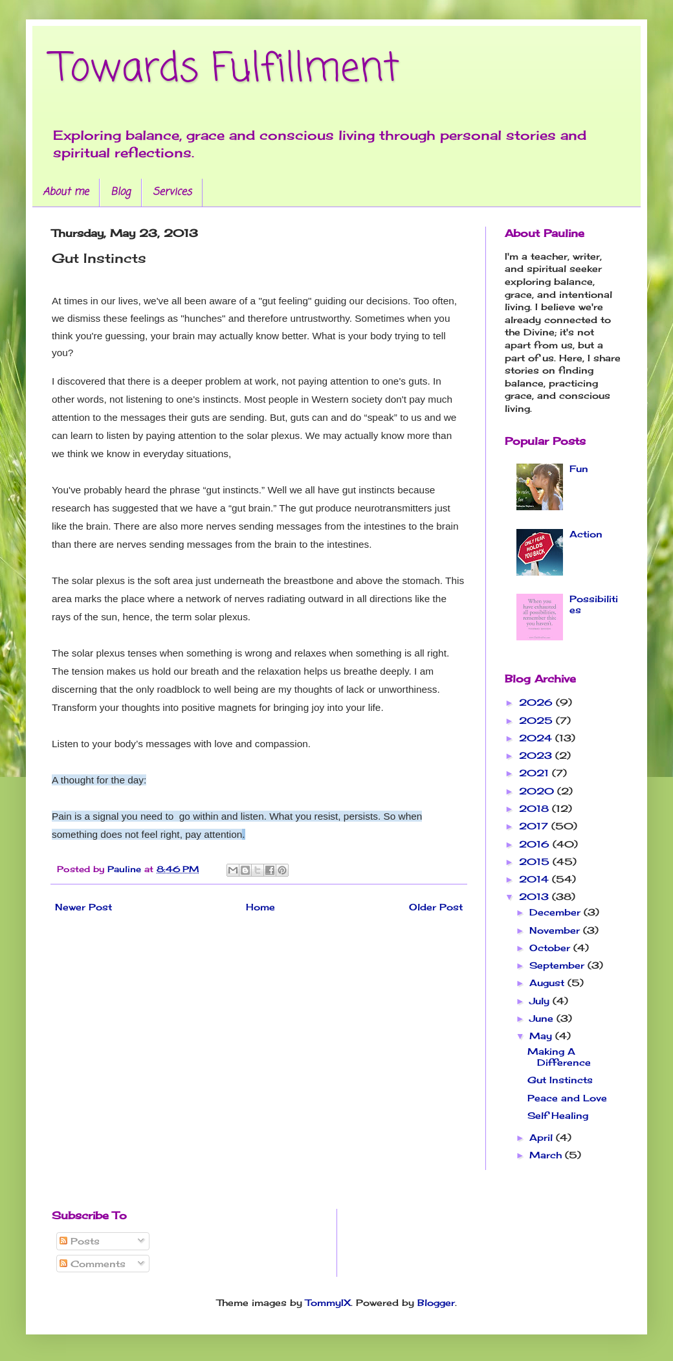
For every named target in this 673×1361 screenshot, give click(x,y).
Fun (578, 468)
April (542, 1137)
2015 (536, 861)
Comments (93, 1263)
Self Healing (557, 1115)
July (541, 1000)
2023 (537, 755)
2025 (537, 720)
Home (260, 906)
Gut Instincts (560, 1079)
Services (172, 192)
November (556, 930)
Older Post (436, 906)
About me (66, 192)
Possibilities (593, 604)
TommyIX (328, 1302)
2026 (537, 702)
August (548, 982)
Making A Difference (559, 1057)
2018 (535, 808)
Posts (80, 1240)
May (542, 1035)
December (556, 911)
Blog (121, 192)
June (543, 1018)
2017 (535, 825)
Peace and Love (567, 1097)
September (558, 965)
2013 (535, 896)
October (551, 947)
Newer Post (83, 906)
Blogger (436, 1302)
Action (585, 533)
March (547, 1154)
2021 (535, 772)
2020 (538, 790)
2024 (537, 737)
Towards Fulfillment (225, 69)
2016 (536, 843)
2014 (535, 878)
